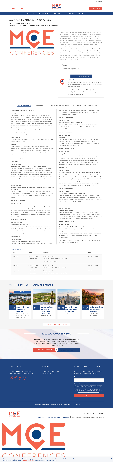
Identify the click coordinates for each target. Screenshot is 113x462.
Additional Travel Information (85, 105)
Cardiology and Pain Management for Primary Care (96, 309)
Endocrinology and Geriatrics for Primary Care (22, 309)
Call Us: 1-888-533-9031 (68, 349)
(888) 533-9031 (17, 9)
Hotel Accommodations (60, 105)
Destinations (59, 13)
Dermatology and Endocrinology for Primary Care (71, 309)
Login (99, 2)
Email (76, 376)
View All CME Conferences (56, 324)
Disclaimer (66, 417)
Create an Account (88, 413)
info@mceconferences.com (23, 373)
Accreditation (41, 105)
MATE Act (81, 13)
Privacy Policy (41, 417)
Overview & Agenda (24, 105)
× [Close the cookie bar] (111, 458)
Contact (71, 13)
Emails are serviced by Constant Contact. (88, 391)
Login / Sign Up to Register (81, 76)
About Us (30, 13)
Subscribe (89, 395)
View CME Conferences (45, 349)
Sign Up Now (95, 8)
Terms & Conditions (54, 417)
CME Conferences (44, 13)
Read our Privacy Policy (28, 460)
